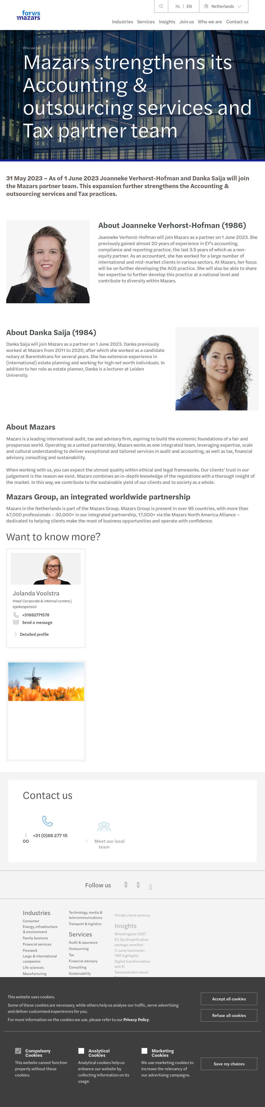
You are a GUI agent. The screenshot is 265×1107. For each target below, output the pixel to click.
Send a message (33, 624)
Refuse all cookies (229, 1015)
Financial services (37, 944)
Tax (71, 958)
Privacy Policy (136, 1019)
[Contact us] (47, 839)
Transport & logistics (85, 927)
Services (146, 21)
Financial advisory (83, 964)
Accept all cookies (229, 999)
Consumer (31, 921)
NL (177, 6)
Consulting (77, 970)
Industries (122, 21)
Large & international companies (40, 959)
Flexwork (30, 951)
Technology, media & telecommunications (85, 918)
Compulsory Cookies (37, 1052)
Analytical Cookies (99, 1052)
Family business (35, 938)
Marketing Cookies (163, 1052)
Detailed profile (31, 636)
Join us (186, 21)
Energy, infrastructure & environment (40, 930)
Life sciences (33, 968)
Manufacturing (35, 974)
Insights (167, 21)
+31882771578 (31, 616)
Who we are (210, 21)
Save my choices (229, 1064)
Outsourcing (79, 952)
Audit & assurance (83, 945)
